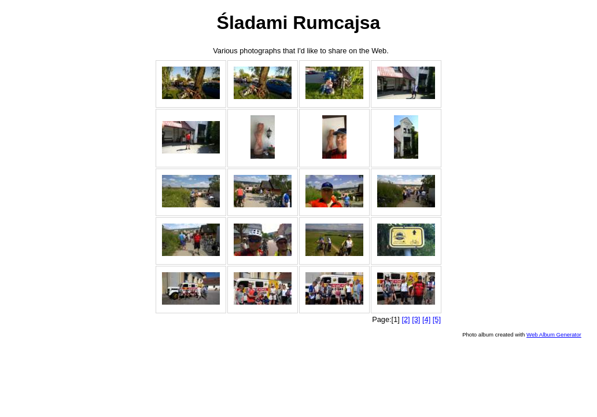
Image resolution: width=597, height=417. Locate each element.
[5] (437, 319)
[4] (426, 319)
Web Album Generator (553, 334)
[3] (416, 319)
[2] (405, 319)
